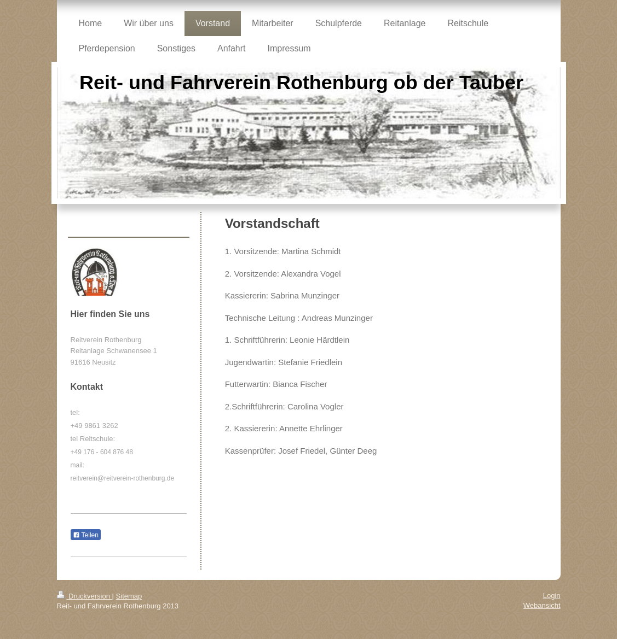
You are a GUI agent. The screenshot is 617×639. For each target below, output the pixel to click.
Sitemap (129, 596)
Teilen (86, 535)
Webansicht (542, 605)
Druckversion (84, 596)
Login (552, 595)
